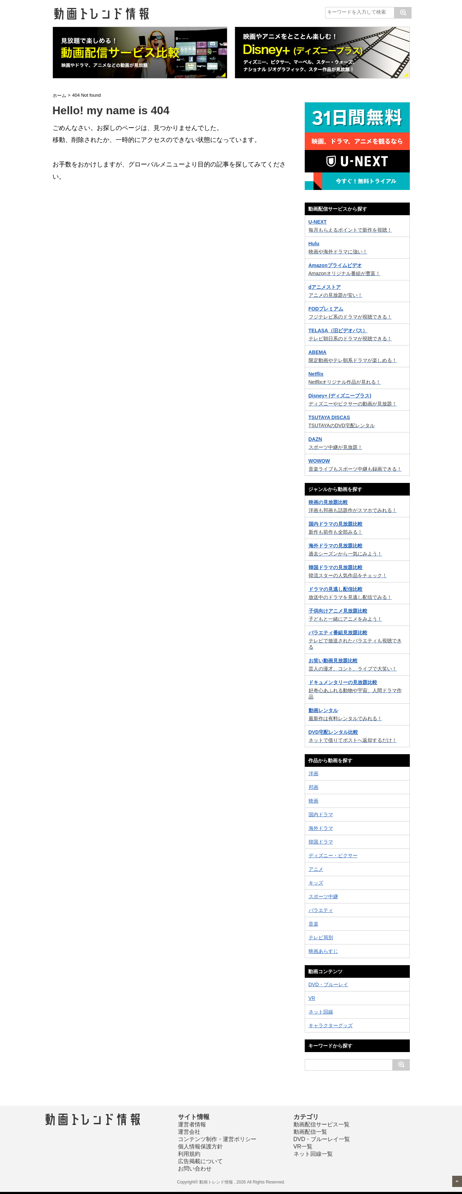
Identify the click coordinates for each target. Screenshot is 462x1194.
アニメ (316, 869)
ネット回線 (321, 1012)
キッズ (316, 883)
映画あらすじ (323, 951)
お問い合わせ (195, 1169)
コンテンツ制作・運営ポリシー (217, 1139)
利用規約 (189, 1154)
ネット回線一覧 (313, 1154)
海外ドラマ (321, 828)
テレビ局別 (321, 937)
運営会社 (189, 1132)
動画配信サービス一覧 (322, 1124)
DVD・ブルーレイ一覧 (322, 1139)
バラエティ (321, 910)
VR (312, 998)
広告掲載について (200, 1161)
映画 (313, 801)
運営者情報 (192, 1124)
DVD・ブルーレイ (329, 984)
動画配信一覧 (310, 1132)
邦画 (313, 787)
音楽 (313, 924)
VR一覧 (303, 1146)
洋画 (313, 773)
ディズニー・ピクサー (333, 855)
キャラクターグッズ (331, 1025)
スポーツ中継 (323, 896)
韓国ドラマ (321, 842)
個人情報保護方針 (200, 1146)
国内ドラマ (321, 814)
